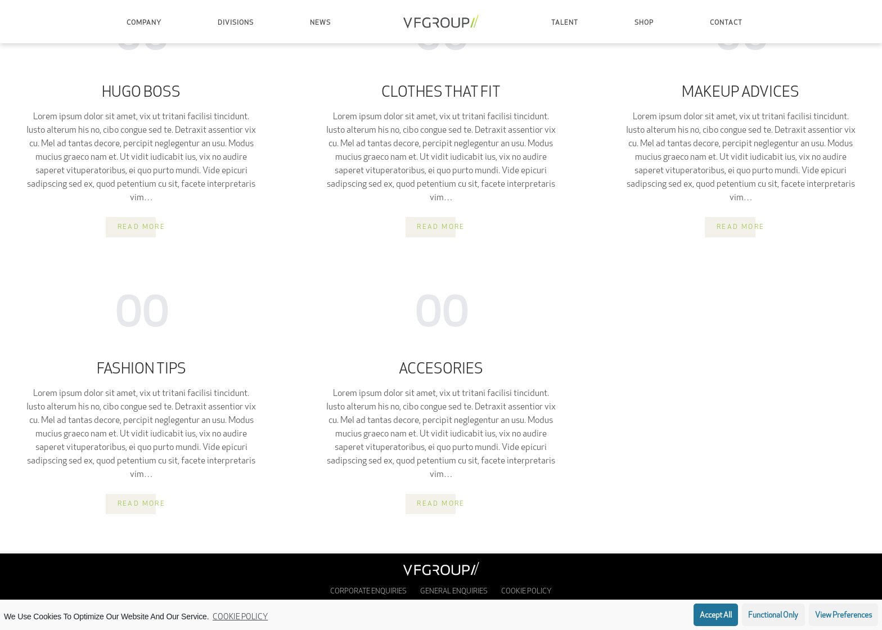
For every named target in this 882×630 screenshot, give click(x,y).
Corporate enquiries (368, 591)
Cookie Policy (240, 617)
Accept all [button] (716, 615)
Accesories (441, 370)
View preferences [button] (843, 615)
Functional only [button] (773, 615)
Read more (142, 227)
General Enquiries (454, 591)
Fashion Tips (141, 370)
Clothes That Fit (441, 93)
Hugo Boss (141, 93)
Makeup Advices (740, 93)
